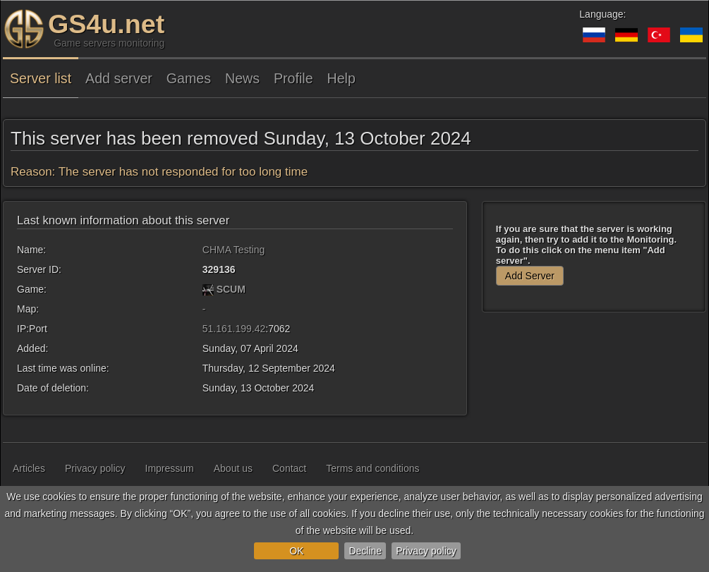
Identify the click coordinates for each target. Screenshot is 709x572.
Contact (289, 468)
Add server (118, 78)
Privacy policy (426, 550)
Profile (293, 78)
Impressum (169, 468)
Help (341, 78)
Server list (40, 78)
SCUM (231, 289)
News (242, 78)
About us (233, 468)
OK (296, 550)
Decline (365, 550)
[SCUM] (208, 289)
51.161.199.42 (234, 328)
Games (188, 78)
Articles (29, 468)
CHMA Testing (233, 249)
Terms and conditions (372, 468)
